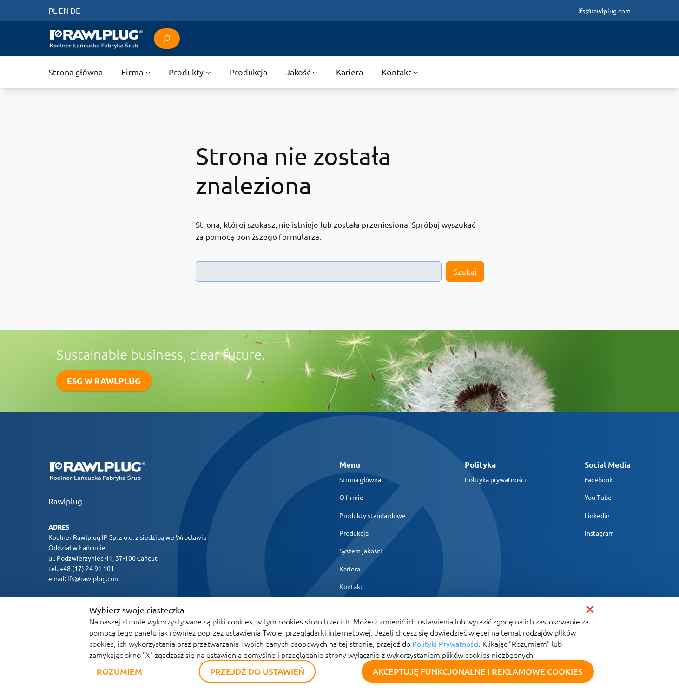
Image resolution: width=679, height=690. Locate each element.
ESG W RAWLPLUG (104, 380)
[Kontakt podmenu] (400, 72)
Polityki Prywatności (445, 643)
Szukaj (465, 271)
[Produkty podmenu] (190, 72)
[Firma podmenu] (135, 72)
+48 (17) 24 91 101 (86, 568)
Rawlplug (65, 501)
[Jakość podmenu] (301, 72)
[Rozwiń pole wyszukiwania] (167, 38)
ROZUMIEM (119, 671)
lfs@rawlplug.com (604, 11)
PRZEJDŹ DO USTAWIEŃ (257, 671)
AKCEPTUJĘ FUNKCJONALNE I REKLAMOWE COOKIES (478, 671)
